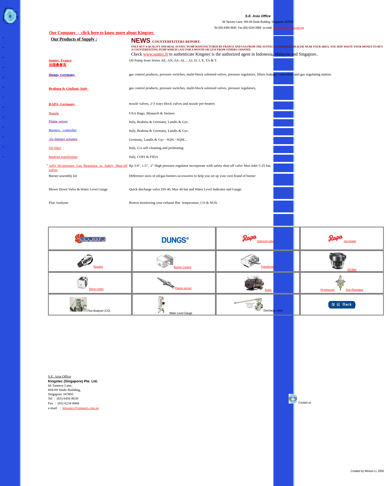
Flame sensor (183, 288)
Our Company (62, 32)
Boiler (258, 290)
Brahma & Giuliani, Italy (68, 88)
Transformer (257, 266)
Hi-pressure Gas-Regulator (342, 289)
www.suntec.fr (155, 54)
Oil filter (55, 148)
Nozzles (90, 266)
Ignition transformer (63, 157)
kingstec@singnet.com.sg (288, 27)
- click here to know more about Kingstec (115, 32)
